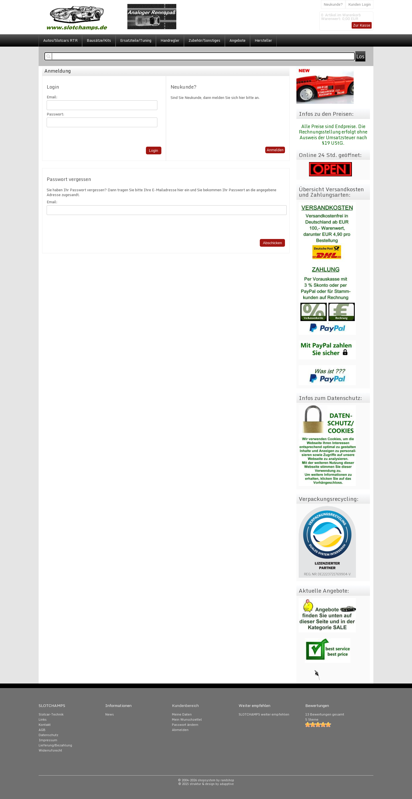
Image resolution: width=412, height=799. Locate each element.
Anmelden (275, 150)
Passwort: (55, 114)
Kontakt (45, 724)
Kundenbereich (185, 705)
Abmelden (180, 729)
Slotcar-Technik (51, 714)
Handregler (170, 40)
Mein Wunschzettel (187, 719)
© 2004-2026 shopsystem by (206, 780)
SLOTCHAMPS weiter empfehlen (264, 714)
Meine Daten (182, 714)
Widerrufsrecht (50, 750)
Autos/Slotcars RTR (60, 40)
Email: (52, 97)
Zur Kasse (361, 25)
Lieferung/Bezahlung (55, 745)
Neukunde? (333, 4)
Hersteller (263, 40)
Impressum (48, 740)
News (109, 714)
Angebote (237, 40)
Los (360, 56)
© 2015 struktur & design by (206, 784)
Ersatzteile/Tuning (135, 40)
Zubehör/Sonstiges (204, 40)
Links (43, 719)
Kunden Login (359, 4)
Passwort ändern (185, 724)
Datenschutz (48, 735)
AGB (42, 729)
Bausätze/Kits (99, 40)
